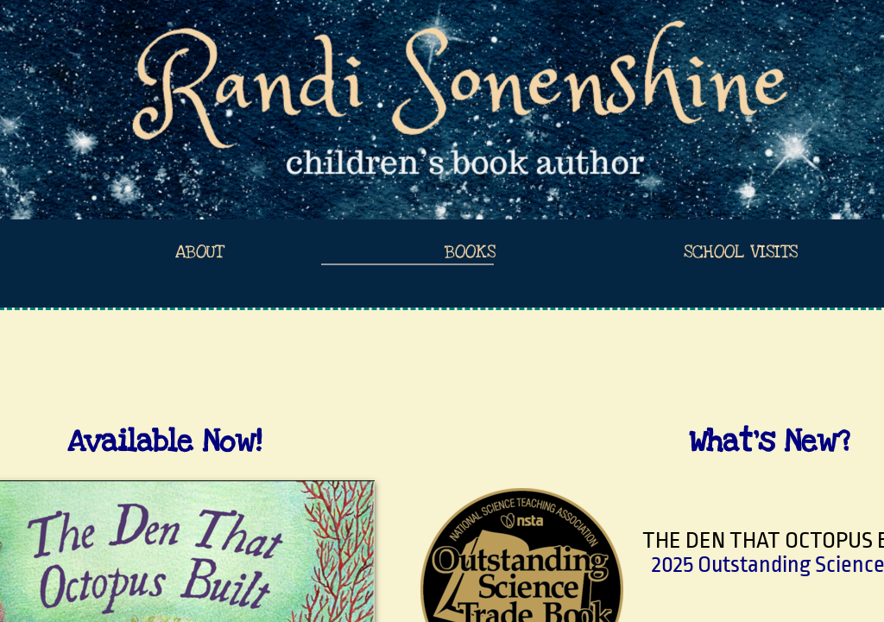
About (199, 251)
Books (470, 251)
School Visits (741, 251)
